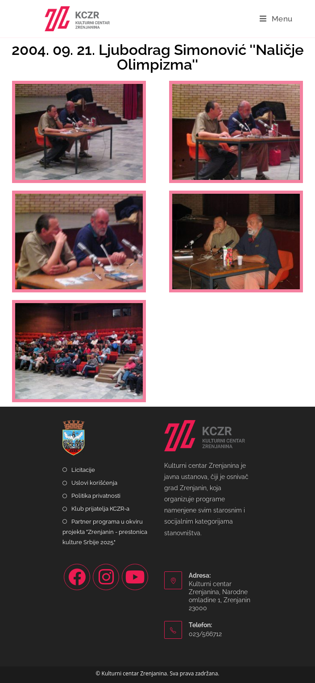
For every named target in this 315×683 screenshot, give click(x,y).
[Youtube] (135, 577)
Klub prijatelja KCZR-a (100, 508)
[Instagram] (106, 577)
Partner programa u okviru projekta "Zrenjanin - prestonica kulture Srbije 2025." (104, 532)
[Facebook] (77, 577)
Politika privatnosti (95, 495)
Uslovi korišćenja (94, 482)
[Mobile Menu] (276, 18)
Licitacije (83, 469)
